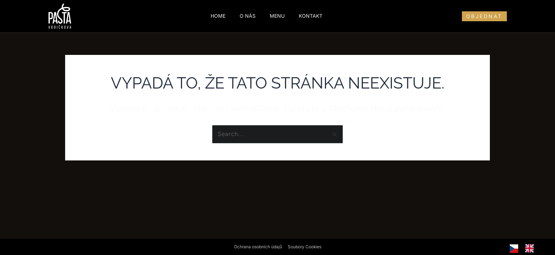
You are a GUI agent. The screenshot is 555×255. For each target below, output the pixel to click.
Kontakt (310, 16)
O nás (248, 16)
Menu (277, 16)
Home (218, 16)
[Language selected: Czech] (525, 248)
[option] (531, 248)
